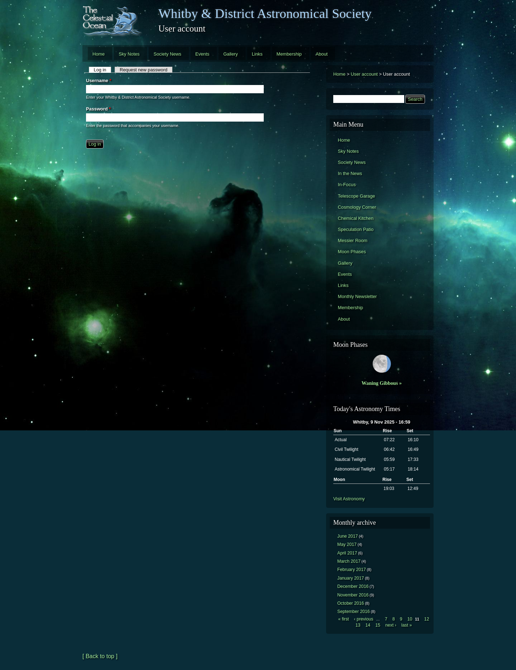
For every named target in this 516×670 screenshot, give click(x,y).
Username (98, 80)
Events (202, 54)
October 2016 (350, 603)
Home (98, 54)
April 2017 (347, 553)
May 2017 (347, 544)
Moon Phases (352, 251)
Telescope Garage (356, 196)
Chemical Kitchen (356, 218)
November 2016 (352, 595)
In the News (350, 173)
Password (98, 109)
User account (364, 74)
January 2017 (350, 578)
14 (368, 625)
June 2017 (347, 536)
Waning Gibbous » (382, 383)
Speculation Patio (356, 229)
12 (426, 619)
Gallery (230, 54)
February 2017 (351, 569)
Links (257, 54)
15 (377, 625)
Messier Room (353, 240)
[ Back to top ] (100, 656)
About (322, 54)
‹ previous (363, 619)
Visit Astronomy (349, 498)
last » (406, 625)
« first (343, 619)
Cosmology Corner (357, 207)
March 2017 (348, 561)
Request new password (143, 69)
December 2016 (352, 586)
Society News (167, 54)
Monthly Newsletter (357, 296)
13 (357, 625)
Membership (289, 54)
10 (409, 619)
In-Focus (347, 184)
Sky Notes (129, 54)
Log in (102, 69)
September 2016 (353, 611)
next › (390, 625)
